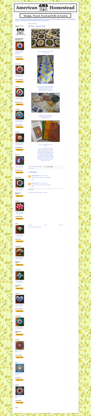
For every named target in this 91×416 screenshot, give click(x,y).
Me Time (32, 168)
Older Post (61, 224)
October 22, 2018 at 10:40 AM (42, 183)
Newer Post (30, 224)
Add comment (31, 189)
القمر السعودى (34, 175)
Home (46, 224)
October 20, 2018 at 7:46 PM (42, 175)
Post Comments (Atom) (37, 227)
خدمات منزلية (33, 183)
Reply (32, 179)
